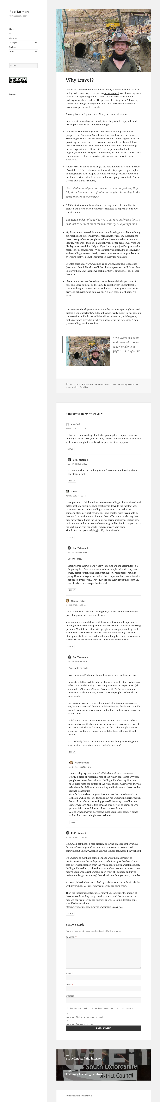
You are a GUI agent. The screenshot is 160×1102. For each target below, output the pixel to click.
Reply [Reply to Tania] (70, 537)
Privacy (12, 94)
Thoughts (13, 42)
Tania (74, 491)
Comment (71, 937)
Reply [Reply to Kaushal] (70, 449)
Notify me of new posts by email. (80, 1024)
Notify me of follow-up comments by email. (84, 1017)
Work (11, 51)
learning (124, 384)
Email (69, 984)
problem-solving (72, 387)
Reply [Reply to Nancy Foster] (70, 646)
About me (13, 38)
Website (70, 996)
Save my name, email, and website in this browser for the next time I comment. (102, 1008)
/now (11, 33)
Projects (12, 47)
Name (69, 973)
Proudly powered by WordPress (79, 1096)
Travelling (84, 387)
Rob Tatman (19, 11)
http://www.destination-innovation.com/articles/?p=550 (94, 906)
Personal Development (107, 384)
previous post (111, 93)
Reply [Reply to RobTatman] (72, 481)
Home (11, 29)
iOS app (79, 96)
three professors (80, 239)
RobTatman (88, 384)
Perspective (133, 384)
